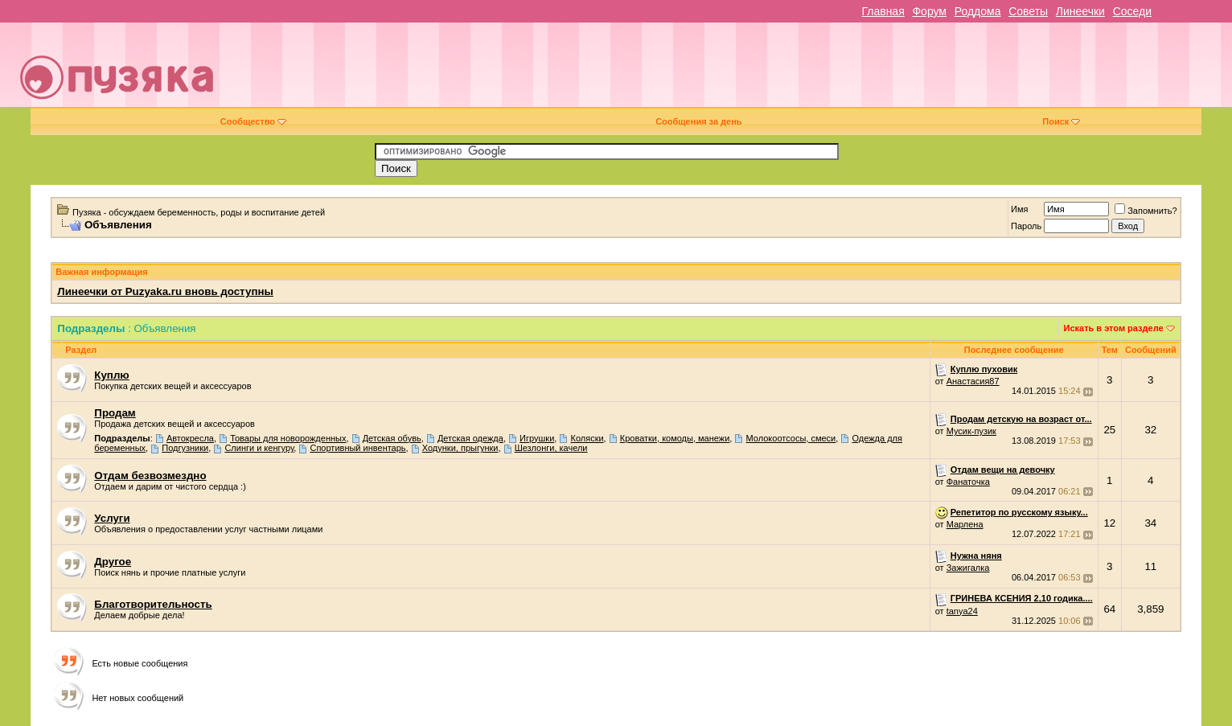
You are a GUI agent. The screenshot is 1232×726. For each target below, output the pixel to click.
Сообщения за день (698, 121)
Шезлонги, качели (551, 448)
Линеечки (1080, 11)
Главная (882, 11)
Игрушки (536, 438)
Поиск (1061, 121)
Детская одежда (470, 438)
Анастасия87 (973, 381)
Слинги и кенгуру (259, 448)
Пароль (1026, 226)
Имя (1019, 209)
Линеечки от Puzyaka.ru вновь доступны (165, 291)
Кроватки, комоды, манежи (675, 438)
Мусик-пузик (971, 431)
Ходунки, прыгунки (460, 448)
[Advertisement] (728, 71)
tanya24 (962, 611)
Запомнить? (1146, 210)
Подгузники (185, 448)
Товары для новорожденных (288, 438)
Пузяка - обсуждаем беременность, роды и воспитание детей (198, 212)
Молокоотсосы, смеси (791, 438)
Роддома (978, 11)
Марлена (965, 524)
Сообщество (253, 121)
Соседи (1132, 11)
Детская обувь (392, 438)
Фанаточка (968, 481)
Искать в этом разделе (1114, 328)
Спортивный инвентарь (357, 448)
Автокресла (190, 438)
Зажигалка (968, 567)
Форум (929, 11)
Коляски (586, 438)
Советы (1028, 11)
